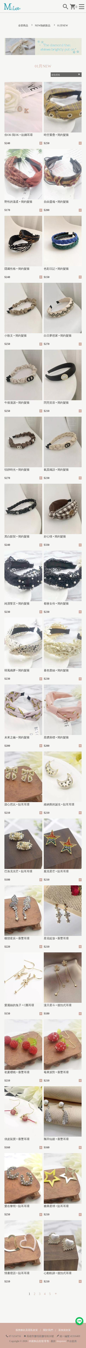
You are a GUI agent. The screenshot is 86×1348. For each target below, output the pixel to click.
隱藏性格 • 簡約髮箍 (16, 268)
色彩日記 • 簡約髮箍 (56, 268)
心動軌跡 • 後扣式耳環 (58, 1273)
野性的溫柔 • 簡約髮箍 (18, 201)
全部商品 (23, 25)
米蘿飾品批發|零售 (39, 1341)
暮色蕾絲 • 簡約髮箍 (56, 670)
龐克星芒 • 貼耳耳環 (56, 871)
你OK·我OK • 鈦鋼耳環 (18, 134)
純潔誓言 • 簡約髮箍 (16, 603)
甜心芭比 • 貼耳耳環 (16, 804)
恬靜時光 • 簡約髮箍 (16, 469)
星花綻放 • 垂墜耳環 (56, 938)
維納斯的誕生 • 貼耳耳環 (59, 804)
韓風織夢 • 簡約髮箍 (16, 670)
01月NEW (62, 25)
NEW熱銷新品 (43, 25)
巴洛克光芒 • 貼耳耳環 (18, 871)
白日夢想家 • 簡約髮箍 (58, 335)
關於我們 (48, 1330)
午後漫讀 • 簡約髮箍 (16, 402)
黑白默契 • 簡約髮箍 (16, 536)
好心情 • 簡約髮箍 (55, 536)
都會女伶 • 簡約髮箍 (56, 603)
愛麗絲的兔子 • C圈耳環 (19, 1005)
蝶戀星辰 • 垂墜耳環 (16, 938)
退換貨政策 (64, 1330)
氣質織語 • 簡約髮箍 (56, 469)
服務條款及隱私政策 (27, 1330)
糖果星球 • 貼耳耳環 (56, 1206)
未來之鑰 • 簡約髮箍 (16, 737)
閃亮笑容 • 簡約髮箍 (56, 402)
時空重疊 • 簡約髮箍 (56, 134)
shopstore (61, 1341)
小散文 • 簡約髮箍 (15, 335)
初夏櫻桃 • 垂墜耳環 (16, 1072)
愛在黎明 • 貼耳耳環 (16, 1206)
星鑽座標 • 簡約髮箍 (56, 737)
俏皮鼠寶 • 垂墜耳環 (16, 1139)
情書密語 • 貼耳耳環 (16, 1273)
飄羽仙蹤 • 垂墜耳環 (56, 1139)
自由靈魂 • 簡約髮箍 (56, 201)
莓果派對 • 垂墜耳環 (56, 1072)
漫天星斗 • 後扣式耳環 (58, 1005)
